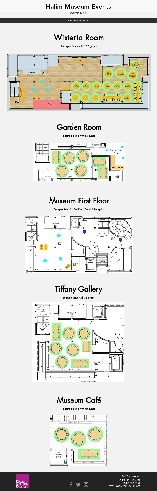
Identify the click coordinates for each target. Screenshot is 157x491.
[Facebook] (71, 484)
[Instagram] (86, 484)
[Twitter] (78, 484)
